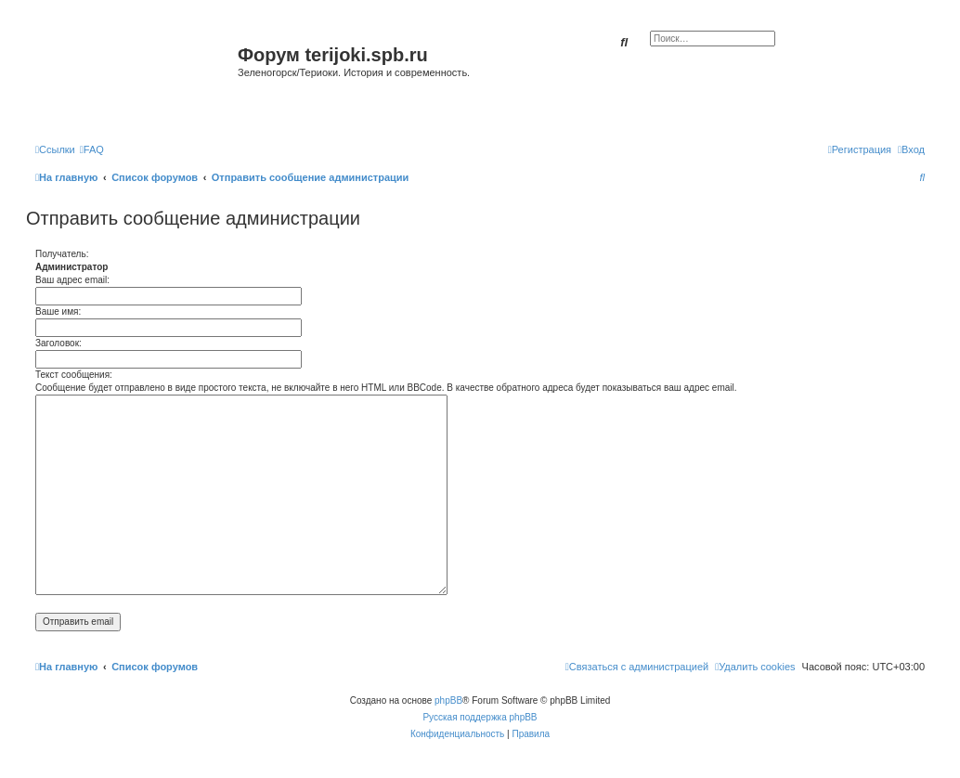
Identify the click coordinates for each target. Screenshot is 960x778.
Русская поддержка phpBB (479, 717)
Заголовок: (58, 343)
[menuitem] (92, 149)
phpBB (448, 700)
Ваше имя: (58, 311)
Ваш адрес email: (72, 280)
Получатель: (61, 254)
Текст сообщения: (73, 375)
